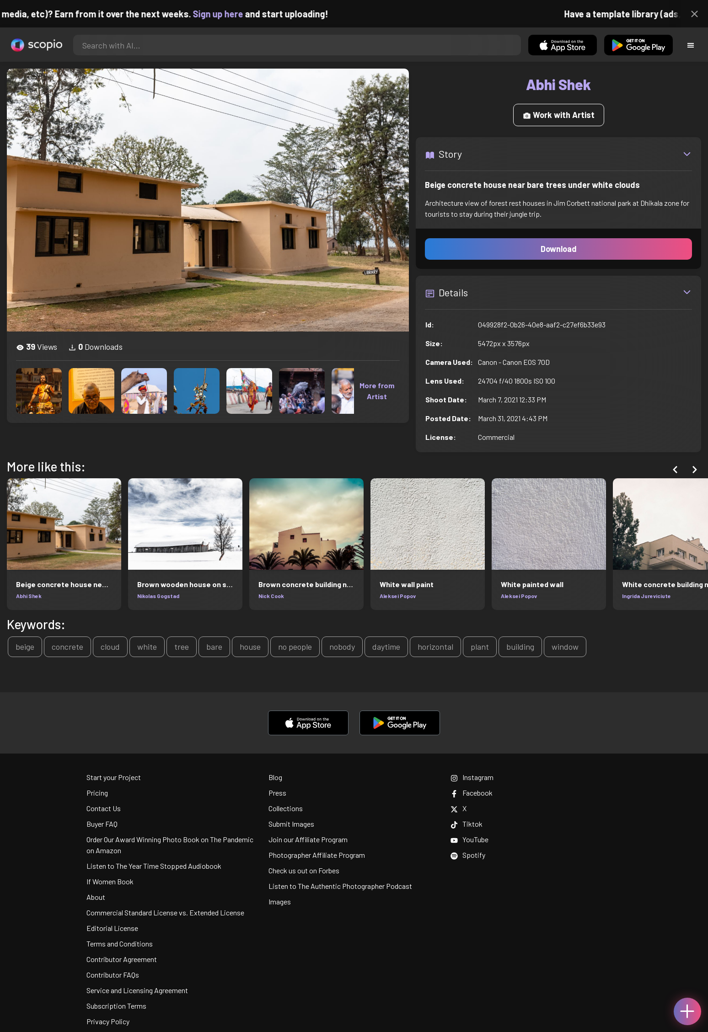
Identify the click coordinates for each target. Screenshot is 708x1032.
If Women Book (110, 881)
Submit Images (291, 823)
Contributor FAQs (112, 974)
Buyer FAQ (102, 823)
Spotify (468, 854)
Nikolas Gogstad (158, 596)
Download (559, 249)
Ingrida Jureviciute (646, 596)
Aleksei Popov (398, 596)
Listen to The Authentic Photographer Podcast (340, 886)
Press (277, 792)
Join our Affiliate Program (308, 839)
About (95, 897)
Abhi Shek (29, 596)
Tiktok (467, 823)
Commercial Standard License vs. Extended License (165, 912)
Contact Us (103, 808)
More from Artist (376, 391)
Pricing (97, 792)
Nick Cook (271, 596)
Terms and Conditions (119, 943)
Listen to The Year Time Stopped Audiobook (153, 865)
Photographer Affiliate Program (316, 854)
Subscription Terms (116, 1005)
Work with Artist (559, 115)
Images (279, 901)
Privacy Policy (107, 1021)
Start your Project (113, 777)
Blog (275, 777)
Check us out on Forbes (303, 870)
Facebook (472, 792)
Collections (285, 808)
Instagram (472, 777)
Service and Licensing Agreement (137, 990)
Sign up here (233, 13)
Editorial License (112, 928)
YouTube (469, 839)
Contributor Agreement (121, 959)
